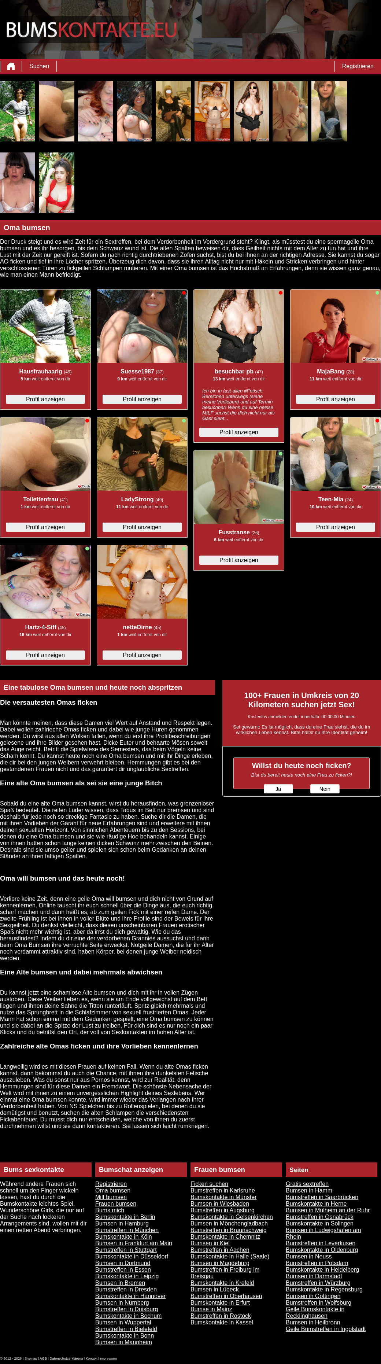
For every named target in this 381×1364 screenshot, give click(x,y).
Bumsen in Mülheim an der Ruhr (328, 1210)
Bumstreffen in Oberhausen (226, 1296)
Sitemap (31, 1358)
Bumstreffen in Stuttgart (126, 1250)
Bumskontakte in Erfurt (220, 1303)
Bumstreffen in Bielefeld (126, 1329)
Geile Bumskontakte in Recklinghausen (315, 1312)
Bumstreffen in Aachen (219, 1250)
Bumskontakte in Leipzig (127, 1276)
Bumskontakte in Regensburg (324, 1289)
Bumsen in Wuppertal (123, 1322)
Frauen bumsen (115, 1204)
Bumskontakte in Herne (316, 1204)
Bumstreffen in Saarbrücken (322, 1197)
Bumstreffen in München (127, 1230)
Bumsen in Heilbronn (313, 1322)
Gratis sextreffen (307, 1184)
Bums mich (109, 1210)
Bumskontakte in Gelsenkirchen (231, 1217)
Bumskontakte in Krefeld (222, 1283)
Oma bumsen (112, 1190)
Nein (324, 789)
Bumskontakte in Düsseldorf (131, 1256)
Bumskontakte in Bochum (128, 1316)
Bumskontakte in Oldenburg (322, 1250)
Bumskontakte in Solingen (320, 1223)
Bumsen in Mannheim (123, 1342)
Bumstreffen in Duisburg (126, 1309)
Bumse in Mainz (211, 1309)
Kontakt (91, 1358)
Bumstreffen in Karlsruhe (222, 1190)
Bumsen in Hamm (309, 1190)
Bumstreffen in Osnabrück (320, 1217)
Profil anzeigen (45, 399)
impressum (108, 1358)
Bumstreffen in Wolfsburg (318, 1303)
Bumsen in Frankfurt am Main (133, 1243)
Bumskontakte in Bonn (124, 1335)
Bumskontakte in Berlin (125, 1217)
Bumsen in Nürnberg (122, 1303)
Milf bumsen (111, 1197)
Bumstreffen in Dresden (126, 1289)
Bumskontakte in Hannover (130, 1296)
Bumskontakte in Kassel (221, 1322)
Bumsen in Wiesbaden (219, 1204)
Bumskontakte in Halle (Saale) (229, 1256)
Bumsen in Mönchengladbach (229, 1223)
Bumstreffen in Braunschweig (228, 1230)
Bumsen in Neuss (309, 1256)
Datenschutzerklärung (66, 1358)
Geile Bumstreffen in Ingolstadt (326, 1329)
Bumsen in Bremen (120, 1283)
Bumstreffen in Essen (123, 1270)
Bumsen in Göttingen (313, 1296)
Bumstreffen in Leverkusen (320, 1243)
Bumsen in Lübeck (214, 1289)
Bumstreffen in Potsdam (317, 1263)
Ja (278, 789)
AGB (43, 1358)
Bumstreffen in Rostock (220, 1316)
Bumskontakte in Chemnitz (225, 1237)
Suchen (39, 66)
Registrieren (358, 66)
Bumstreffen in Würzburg (318, 1283)
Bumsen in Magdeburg (219, 1263)
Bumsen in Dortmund (122, 1263)
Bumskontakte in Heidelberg (322, 1270)
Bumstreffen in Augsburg (222, 1210)
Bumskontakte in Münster (223, 1197)
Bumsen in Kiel (210, 1243)
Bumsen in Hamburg (122, 1223)
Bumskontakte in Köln (123, 1237)
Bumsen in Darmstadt (314, 1276)
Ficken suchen (209, 1184)
